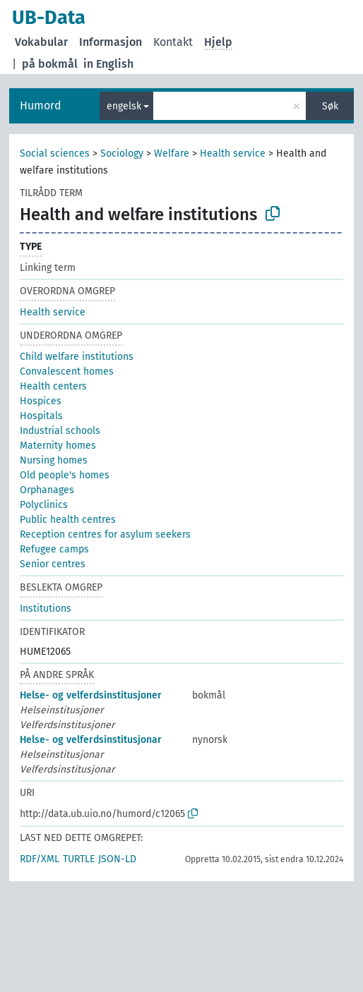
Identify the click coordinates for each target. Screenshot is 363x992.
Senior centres (52, 564)
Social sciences (55, 153)
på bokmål (50, 64)
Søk (330, 106)
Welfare (171, 153)
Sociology (121, 153)
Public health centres (68, 520)
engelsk (124, 106)
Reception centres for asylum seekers (105, 534)
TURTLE (79, 859)
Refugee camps (54, 549)
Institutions (45, 609)
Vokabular (41, 42)
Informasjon (110, 42)
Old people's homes (64, 475)
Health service (233, 153)
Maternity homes (58, 446)
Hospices (40, 401)
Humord (40, 105)
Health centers (53, 386)
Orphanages (47, 490)
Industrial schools (60, 431)
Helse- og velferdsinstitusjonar (91, 740)
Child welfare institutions (76, 357)
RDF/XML (39, 859)
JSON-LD (117, 859)
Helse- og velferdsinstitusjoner (91, 695)
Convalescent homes (67, 371)
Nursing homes (54, 460)
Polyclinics (44, 505)
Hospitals (41, 416)
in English (108, 64)
